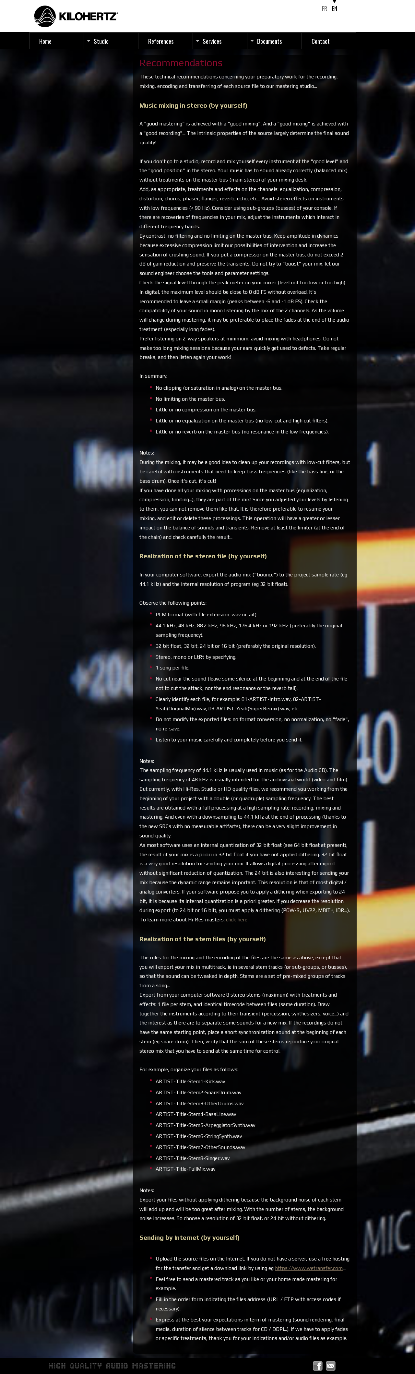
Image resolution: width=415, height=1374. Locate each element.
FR (324, 8)
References (161, 40)
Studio (101, 40)
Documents (269, 40)
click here (236, 920)
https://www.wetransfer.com (309, 1268)
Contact (321, 40)
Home (45, 40)
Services (212, 40)
